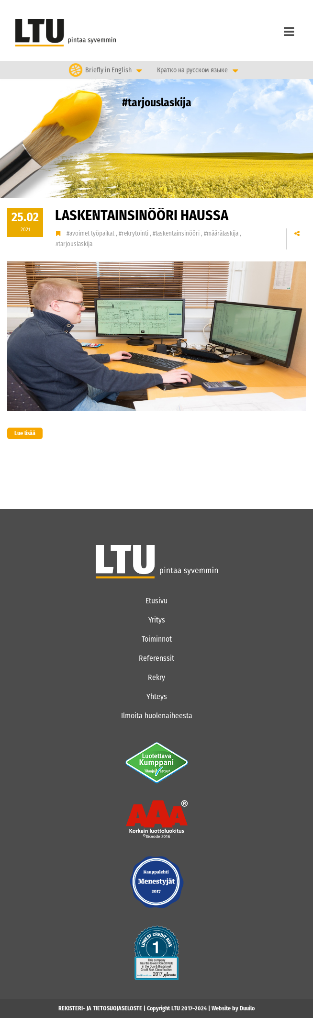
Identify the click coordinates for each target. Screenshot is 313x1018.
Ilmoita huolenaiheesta (156, 715)
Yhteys (156, 696)
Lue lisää (21, 433)
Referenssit (156, 658)
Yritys (156, 619)
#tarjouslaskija (74, 244)
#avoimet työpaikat (91, 233)
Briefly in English (108, 69)
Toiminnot (157, 639)
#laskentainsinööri (177, 233)
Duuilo (247, 1008)
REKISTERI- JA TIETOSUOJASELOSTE (100, 1008)
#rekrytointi (134, 233)
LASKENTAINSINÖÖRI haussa (141, 215)
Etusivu (156, 600)
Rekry (156, 677)
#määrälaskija (222, 233)
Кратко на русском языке (192, 70)
